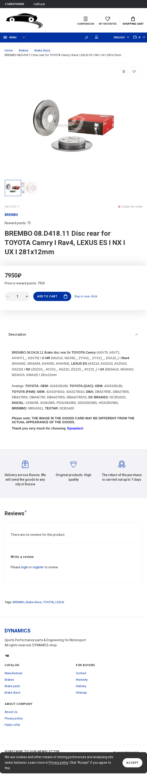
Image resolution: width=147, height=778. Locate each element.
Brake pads (12, 686)
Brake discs (34, 602)
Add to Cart (52, 296)
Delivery (81, 686)
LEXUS (59, 602)
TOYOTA (48, 602)
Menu (10, 37)
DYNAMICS (18, 631)
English (119, 37)
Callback (39, 4)
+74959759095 (14, 4)
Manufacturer (13, 673)
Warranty (82, 679)
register (38, 567)
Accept (132, 762)
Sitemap (81, 692)
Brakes (9, 679)
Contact (81, 673)
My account (96, 37)
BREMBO (18, 602)
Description (73, 334)
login (24, 567)
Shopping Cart (133, 21)
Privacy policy (58, 762)
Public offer (12, 725)
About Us (11, 712)
